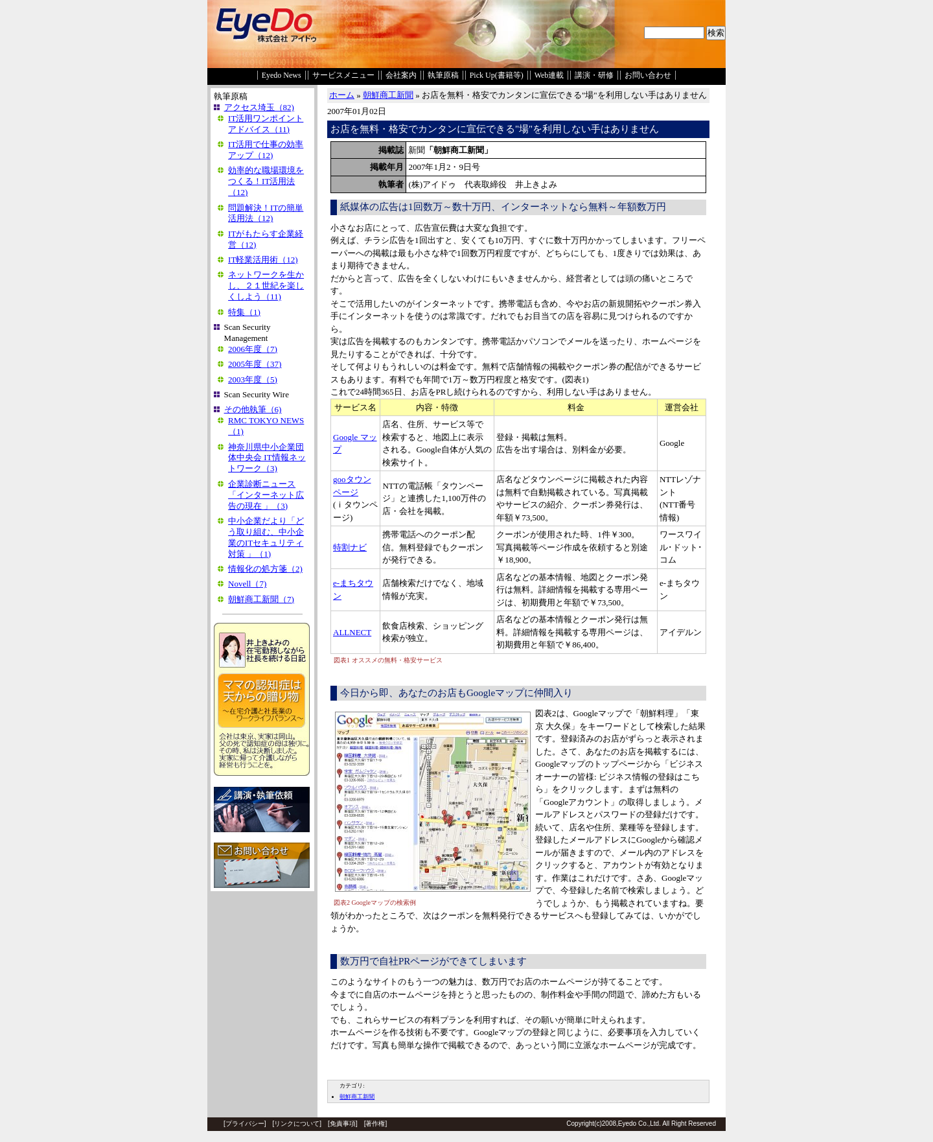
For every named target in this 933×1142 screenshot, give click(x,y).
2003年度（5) (252, 379)
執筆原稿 (443, 75)
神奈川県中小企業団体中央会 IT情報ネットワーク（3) (267, 458)
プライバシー (244, 1123)
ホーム (341, 95)
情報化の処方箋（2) (265, 569)
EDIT (335, 1070)
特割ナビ (350, 547)
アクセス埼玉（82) (259, 107)
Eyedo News (281, 75)
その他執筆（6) (253, 409)
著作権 (375, 1123)
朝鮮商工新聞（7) (261, 599)
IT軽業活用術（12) (263, 259)
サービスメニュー (343, 75)
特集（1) (244, 312)
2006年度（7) (252, 349)
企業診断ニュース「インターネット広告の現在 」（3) (266, 495)
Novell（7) (247, 583)
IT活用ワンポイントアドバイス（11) (265, 123)
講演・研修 (594, 75)
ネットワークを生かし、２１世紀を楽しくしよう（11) (266, 285)
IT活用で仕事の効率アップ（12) (265, 149)
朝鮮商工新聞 (388, 95)
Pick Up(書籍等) (497, 75)
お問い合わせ (648, 75)
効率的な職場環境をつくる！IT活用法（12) (266, 181)
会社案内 (401, 75)
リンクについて (296, 1123)
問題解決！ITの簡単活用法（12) (265, 213)
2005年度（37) (254, 364)
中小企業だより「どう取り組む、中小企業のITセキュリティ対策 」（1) (266, 537)
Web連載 (549, 75)
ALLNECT (352, 632)
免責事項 (343, 1123)
